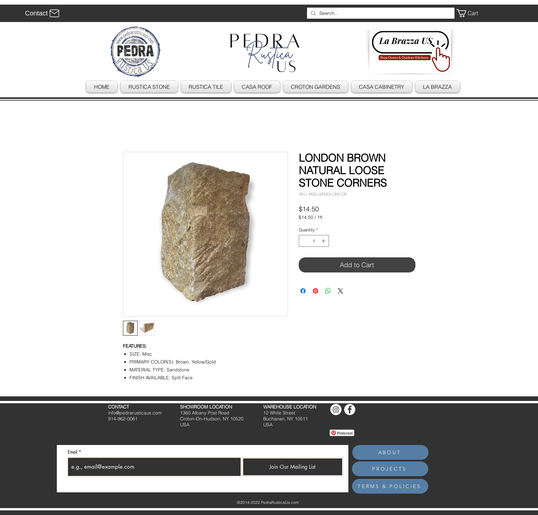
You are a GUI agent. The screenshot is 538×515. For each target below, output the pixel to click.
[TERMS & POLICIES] (390, 486)
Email (72, 452)
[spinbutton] (313, 240)
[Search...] (380, 13)
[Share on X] (340, 291)
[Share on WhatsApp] (328, 291)
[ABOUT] (390, 452)
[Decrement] (304, 240)
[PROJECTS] (390, 468)
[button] (471, 13)
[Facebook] (349, 409)
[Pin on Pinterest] (315, 291)
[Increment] (324, 240)
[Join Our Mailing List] (293, 467)
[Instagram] (335, 409)
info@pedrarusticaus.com (135, 413)
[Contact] (43, 13)
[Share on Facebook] (303, 291)
